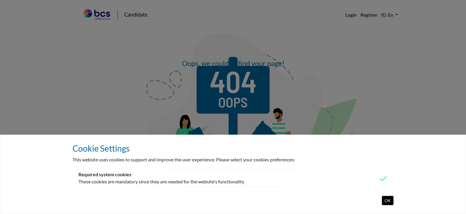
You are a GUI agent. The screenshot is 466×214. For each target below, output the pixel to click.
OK (388, 200)
